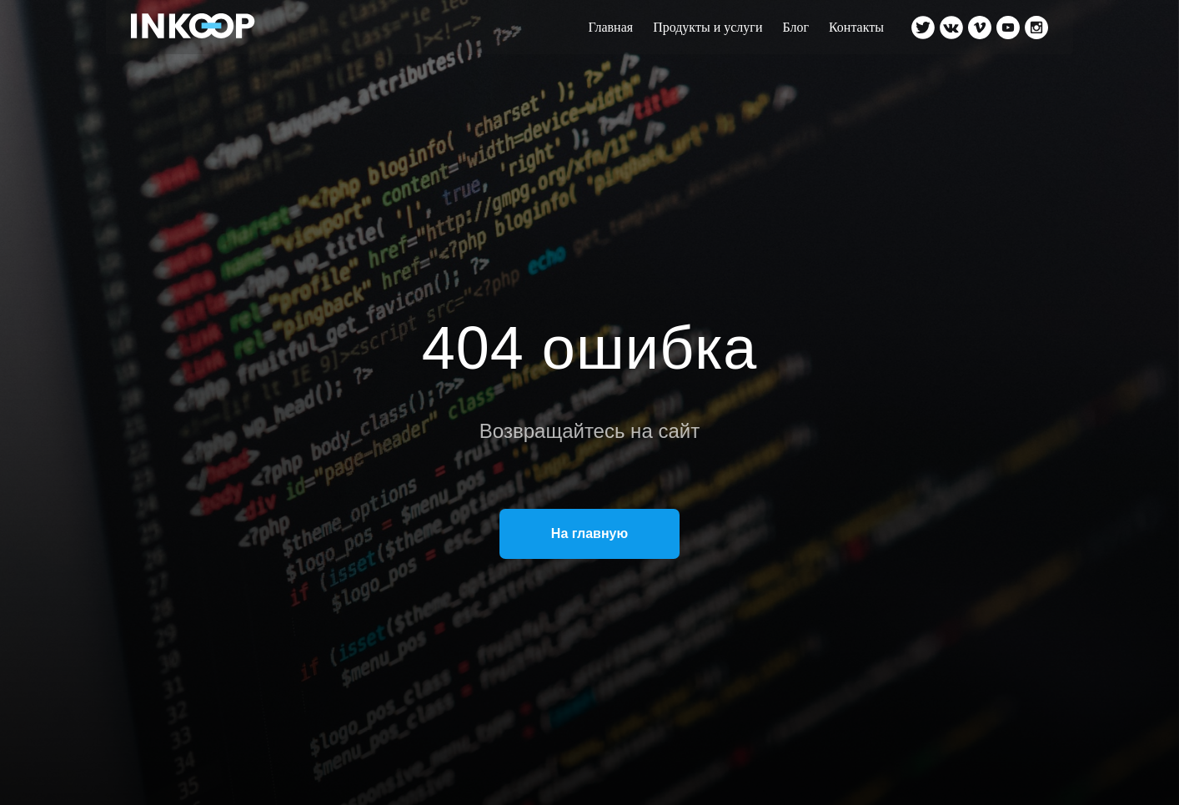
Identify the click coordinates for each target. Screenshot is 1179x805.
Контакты (856, 27)
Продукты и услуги (707, 27)
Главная (610, 27)
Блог (795, 27)
